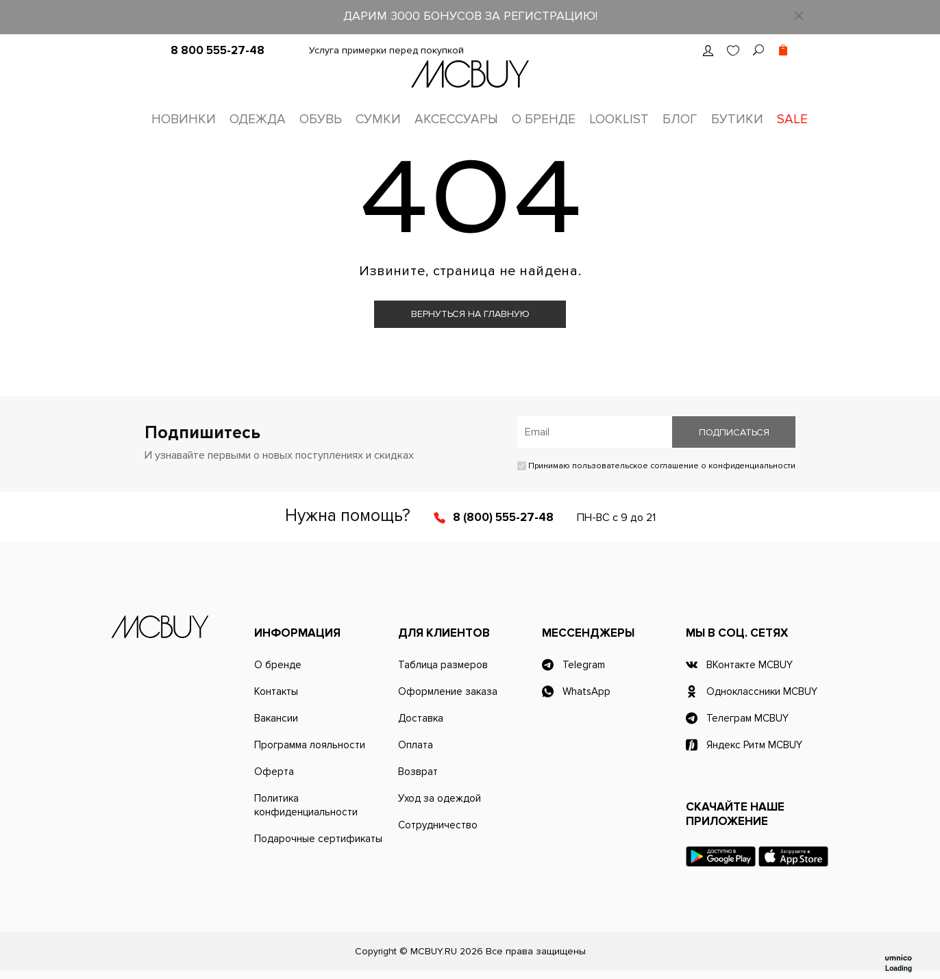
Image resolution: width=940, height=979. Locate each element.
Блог (680, 119)
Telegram (583, 665)
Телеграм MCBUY (747, 718)
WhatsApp (586, 691)
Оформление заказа (447, 691)
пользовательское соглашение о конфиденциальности (683, 466)
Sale (792, 119)
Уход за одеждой (439, 798)
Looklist (619, 119)
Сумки (378, 119)
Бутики (737, 119)
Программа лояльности (309, 745)
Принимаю (656, 466)
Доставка (420, 718)
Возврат (418, 771)
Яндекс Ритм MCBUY (754, 745)
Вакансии (276, 718)
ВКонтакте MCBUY (749, 665)
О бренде (544, 119)
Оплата (415, 745)
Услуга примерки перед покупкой (386, 50)
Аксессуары (456, 119)
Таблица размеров (443, 665)
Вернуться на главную (470, 314)
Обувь (320, 119)
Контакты (276, 691)
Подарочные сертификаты (318, 838)
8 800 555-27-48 (217, 50)
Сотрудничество (438, 825)
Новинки (183, 119)
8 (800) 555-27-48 (503, 517)
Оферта (274, 771)
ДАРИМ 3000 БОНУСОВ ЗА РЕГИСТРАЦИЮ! (470, 15)
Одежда (258, 119)
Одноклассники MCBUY (761, 691)
